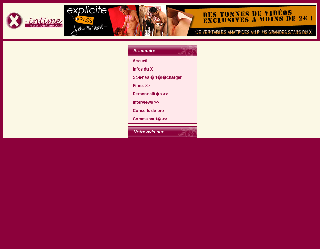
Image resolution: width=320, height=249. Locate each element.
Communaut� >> (148, 119)
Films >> (140, 85)
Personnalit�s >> (149, 94)
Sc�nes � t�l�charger (156, 77)
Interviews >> (144, 102)
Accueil (139, 60)
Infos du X (141, 69)
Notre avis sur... (150, 132)
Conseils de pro (147, 110)
